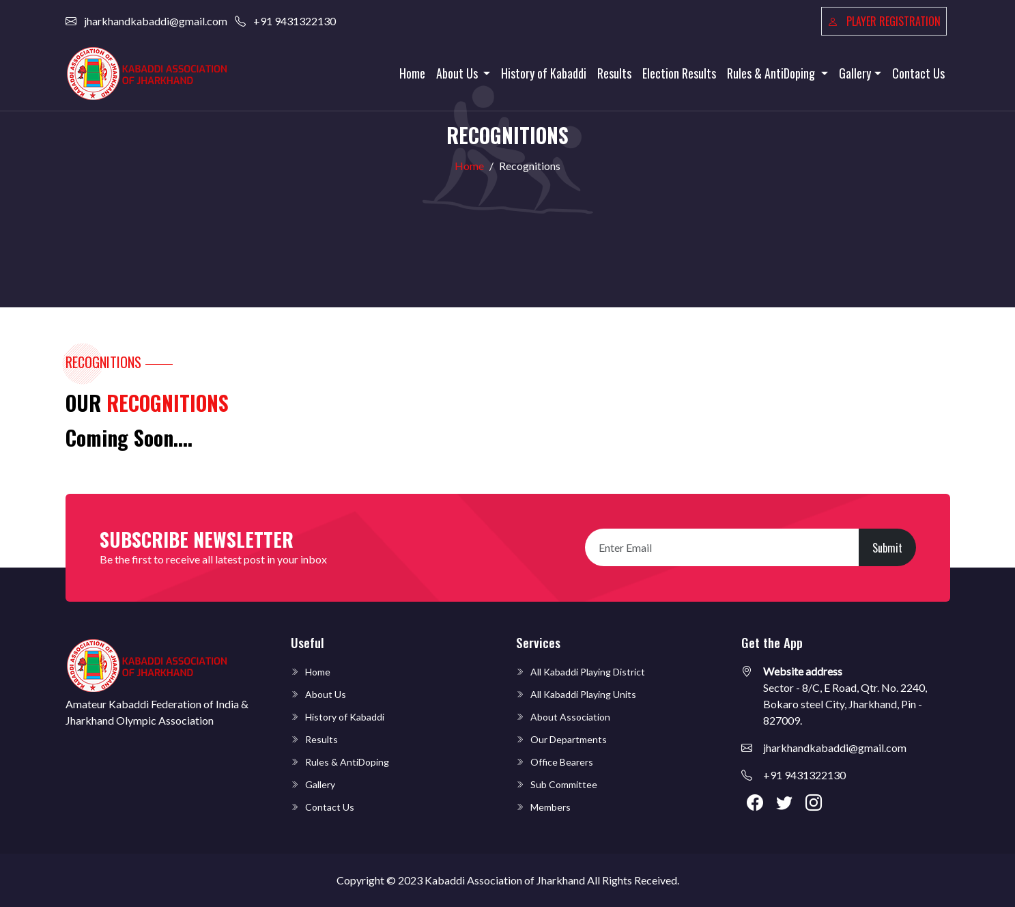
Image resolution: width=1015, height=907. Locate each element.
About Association (570, 717)
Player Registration (884, 21)
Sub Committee (563, 784)
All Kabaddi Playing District (587, 672)
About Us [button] (458, 73)
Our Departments (568, 739)
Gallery (320, 784)
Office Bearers (561, 762)
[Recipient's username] (722, 547)
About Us (325, 694)
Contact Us (918, 73)
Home (412, 73)
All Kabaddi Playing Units (583, 694)
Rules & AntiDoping (347, 762)
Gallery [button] (855, 73)
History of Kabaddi (543, 73)
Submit (887, 548)
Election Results (679, 73)
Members (550, 807)
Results (614, 73)
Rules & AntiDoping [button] (772, 73)
